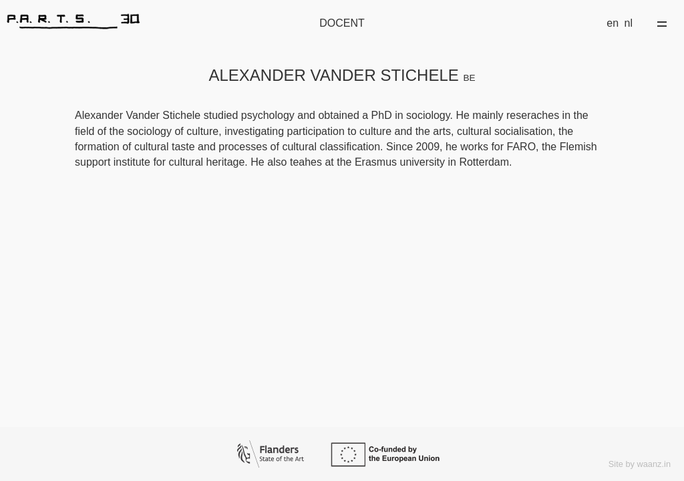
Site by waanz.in (640, 464)
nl (629, 23)
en (613, 23)
